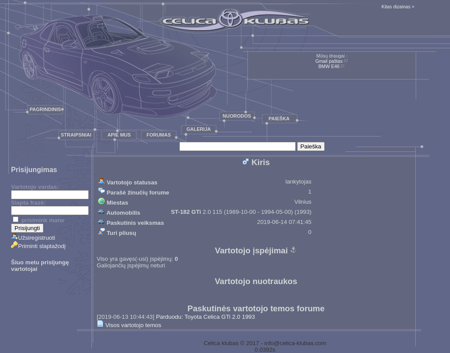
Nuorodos (237, 116)
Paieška (279, 118)
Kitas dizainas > (397, 6)
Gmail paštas (328, 61)
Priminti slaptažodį (38, 246)
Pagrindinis (45, 109)
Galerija (198, 129)
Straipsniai (76, 134)
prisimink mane (38, 220)
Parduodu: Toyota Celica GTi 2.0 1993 (205, 316)
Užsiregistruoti (33, 237)
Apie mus (119, 134)
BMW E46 (329, 66)
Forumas (158, 134)
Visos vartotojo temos (129, 325)
